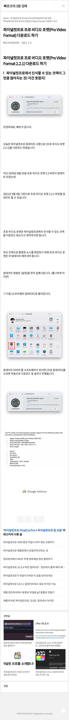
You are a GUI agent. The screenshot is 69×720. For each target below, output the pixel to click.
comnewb (48, 713)
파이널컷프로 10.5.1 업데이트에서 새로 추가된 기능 (29, 584)
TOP (63, 711)
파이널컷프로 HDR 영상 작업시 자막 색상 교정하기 (28, 542)
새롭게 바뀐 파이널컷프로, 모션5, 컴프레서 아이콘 (28, 600)
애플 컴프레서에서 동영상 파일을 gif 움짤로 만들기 (28, 592)
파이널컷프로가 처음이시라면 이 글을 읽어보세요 (28, 575)
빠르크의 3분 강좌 (15, 5)
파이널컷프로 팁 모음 (50, 530)
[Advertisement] (34, 491)
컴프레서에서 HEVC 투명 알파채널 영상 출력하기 (28, 559)
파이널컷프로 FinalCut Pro (19, 530)
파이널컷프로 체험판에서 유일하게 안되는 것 (25, 550)
